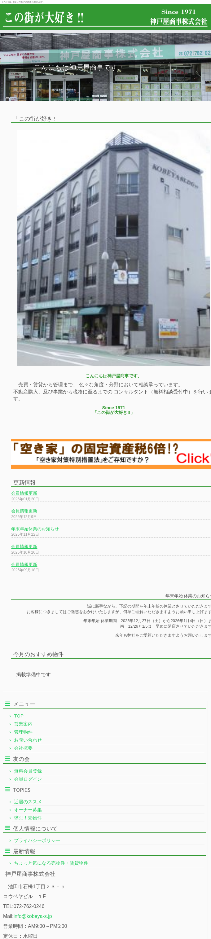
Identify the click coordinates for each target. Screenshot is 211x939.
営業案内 (23, 723)
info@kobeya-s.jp (33, 916)
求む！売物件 (28, 817)
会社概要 (23, 748)
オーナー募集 (28, 809)
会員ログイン (28, 779)
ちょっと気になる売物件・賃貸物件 (51, 863)
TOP (19, 715)
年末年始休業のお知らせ (35, 528)
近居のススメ (28, 801)
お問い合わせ (28, 740)
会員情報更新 (24, 493)
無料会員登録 (28, 771)
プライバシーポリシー (37, 840)
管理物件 (23, 732)
